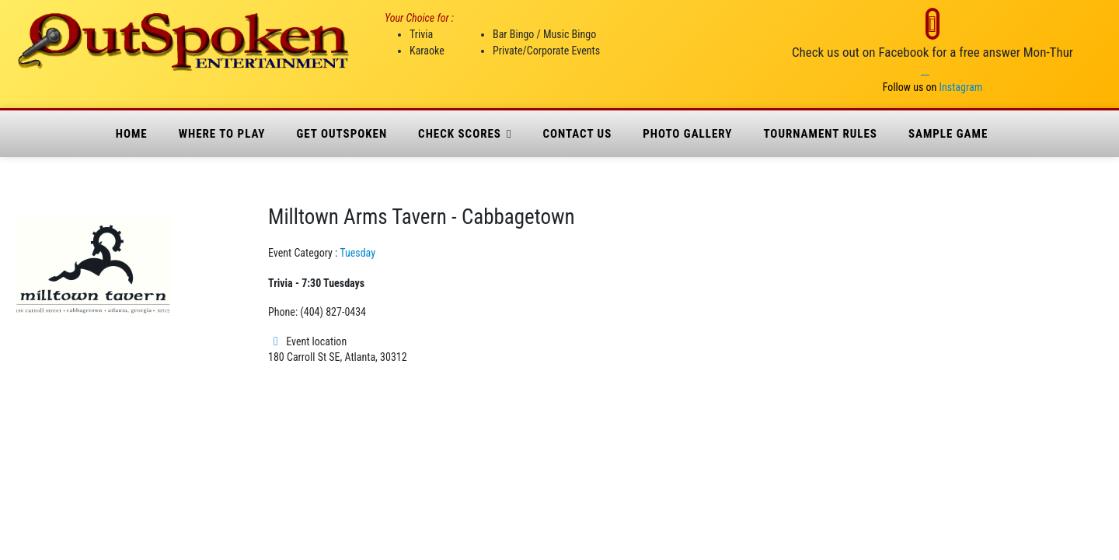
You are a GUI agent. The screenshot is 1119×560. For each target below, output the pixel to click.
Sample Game (948, 134)
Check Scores (459, 134)
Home (132, 134)
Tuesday (357, 253)
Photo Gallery (687, 134)
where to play (222, 134)
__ (925, 71)
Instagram (961, 87)
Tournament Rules (820, 134)
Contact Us (577, 134)
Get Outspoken (341, 134)
